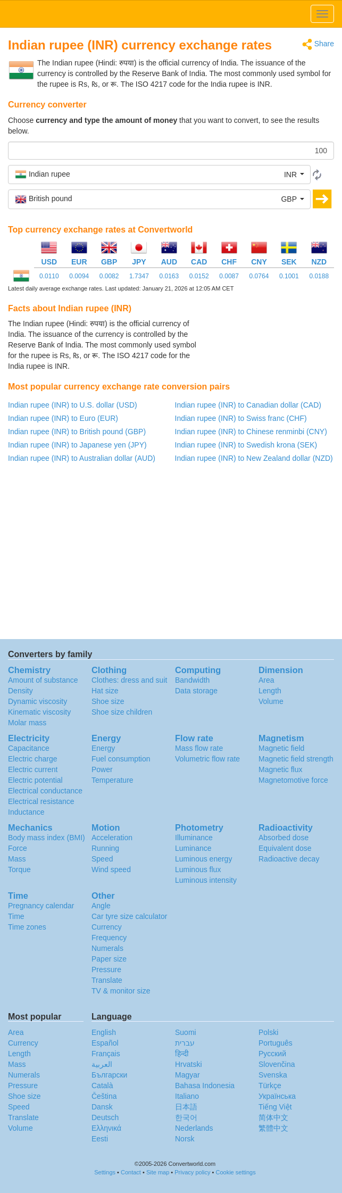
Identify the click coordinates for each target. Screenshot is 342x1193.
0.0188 (319, 276)
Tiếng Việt (275, 1107)
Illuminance (194, 837)
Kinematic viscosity (39, 712)
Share (318, 44)
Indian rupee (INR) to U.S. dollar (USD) (72, 405)
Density (20, 690)
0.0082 (109, 276)
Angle (101, 905)
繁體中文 (273, 1128)
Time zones (27, 927)
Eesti (99, 1138)
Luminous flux (198, 869)
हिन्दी (182, 1053)
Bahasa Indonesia (205, 1085)
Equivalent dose (285, 848)
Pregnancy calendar (41, 905)
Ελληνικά (106, 1128)
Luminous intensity (206, 880)
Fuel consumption (121, 759)
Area (266, 680)
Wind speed (111, 869)
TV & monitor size (120, 991)
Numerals (107, 948)
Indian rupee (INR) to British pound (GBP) (77, 431)
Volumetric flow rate (207, 759)
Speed (102, 859)
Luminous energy (203, 859)
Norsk (185, 1138)
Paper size (109, 959)
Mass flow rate (199, 748)
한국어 (186, 1117)
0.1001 (289, 276)
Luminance (193, 848)
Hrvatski (188, 1064)
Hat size (105, 690)
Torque (19, 869)
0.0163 (169, 276)
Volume (270, 701)
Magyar (187, 1075)
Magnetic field (281, 748)
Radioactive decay (288, 859)
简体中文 (273, 1117)
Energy (103, 748)
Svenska (272, 1075)
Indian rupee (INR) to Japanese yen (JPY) (77, 445)
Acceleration (111, 837)
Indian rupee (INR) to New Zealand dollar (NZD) (254, 458)
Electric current (32, 769)
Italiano (187, 1096)
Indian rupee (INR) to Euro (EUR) (63, 418)
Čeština (103, 1096)
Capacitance (28, 748)
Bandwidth (192, 680)
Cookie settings (236, 1172)
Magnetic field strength (295, 759)
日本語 (186, 1107)
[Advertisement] (267, 344)
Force (17, 848)
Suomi (185, 1032)
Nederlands (194, 1128)
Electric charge (32, 759)
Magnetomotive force (293, 780)
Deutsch (105, 1117)
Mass (17, 859)
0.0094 (79, 276)
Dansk (102, 1107)
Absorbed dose (283, 837)
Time (16, 916)
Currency (106, 927)
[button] (159, 174)
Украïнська (277, 1096)
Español (105, 1043)
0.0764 (259, 276)
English (103, 1032)
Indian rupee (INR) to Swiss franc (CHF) (241, 418)
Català (102, 1085)
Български (109, 1075)
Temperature (112, 780)
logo (171, 14)
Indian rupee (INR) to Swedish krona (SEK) (246, 445)
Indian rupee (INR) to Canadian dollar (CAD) (248, 405)
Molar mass (27, 722)
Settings (104, 1172)
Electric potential (35, 780)
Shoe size (107, 701)
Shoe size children (121, 712)
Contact (131, 1172)
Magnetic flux (280, 769)
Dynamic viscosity (37, 701)
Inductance (26, 812)
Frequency (109, 937)
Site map (157, 1172)
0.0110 (49, 276)
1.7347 (139, 276)
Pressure (106, 969)
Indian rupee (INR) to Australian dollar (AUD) (81, 458)
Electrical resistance (41, 801)
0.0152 (199, 276)
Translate (106, 980)
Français (105, 1053)
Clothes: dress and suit (129, 680)
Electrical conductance (45, 790)
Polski (268, 1032)
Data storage (196, 690)
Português (275, 1043)
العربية (101, 1064)
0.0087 (229, 276)
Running (105, 848)
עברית (185, 1043)
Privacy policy (192, 1172)
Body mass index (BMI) (46, 837)
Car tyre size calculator (129, 916)
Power (102, 769)
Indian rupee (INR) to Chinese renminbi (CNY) (251, 431)
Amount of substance (43, 680)
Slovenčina (276, 1064)
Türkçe (269, 1085)
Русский (272, 1053)
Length (269, 690)
